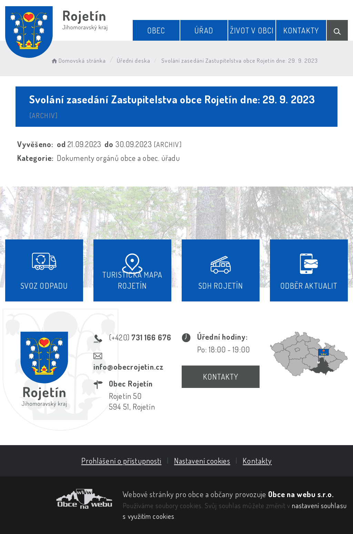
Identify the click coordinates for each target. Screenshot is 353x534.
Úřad (203, 30)
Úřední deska (133, 60)
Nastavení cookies (202, 460)
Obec (156, 30)
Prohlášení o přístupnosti (121, 460)
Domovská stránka (78, 60)
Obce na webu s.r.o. (301, 494)
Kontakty (301, 30)
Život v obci (252, 30)
